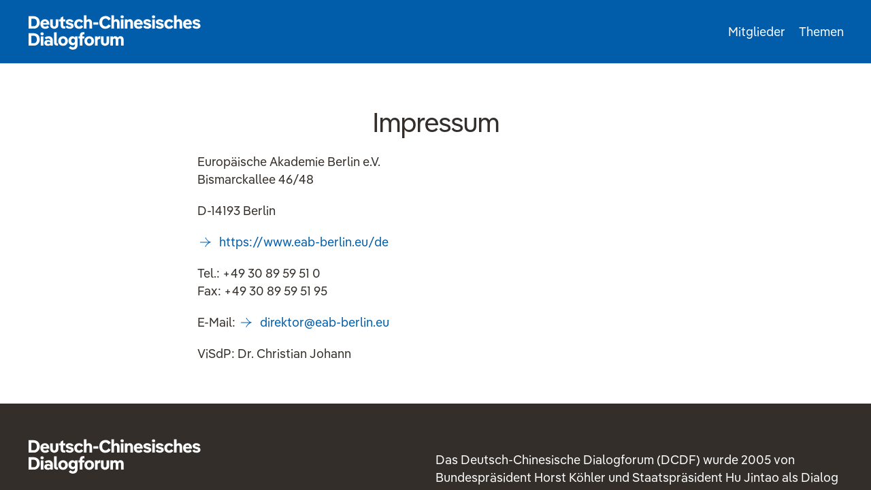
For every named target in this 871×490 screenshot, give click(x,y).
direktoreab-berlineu (324, 322)
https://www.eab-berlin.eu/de (304, 242)
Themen (821, 31)
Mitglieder (756, 31)
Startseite (114, 32)
